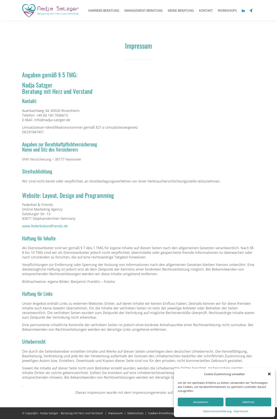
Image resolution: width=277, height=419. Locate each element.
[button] (269, 374)
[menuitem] (104, 10)
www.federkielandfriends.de (45, 226)
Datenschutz (135, 413)
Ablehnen (248, 402)
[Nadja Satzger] (50, 12)
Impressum (241, 411)
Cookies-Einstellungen (162, 413)
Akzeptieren (200, 402)
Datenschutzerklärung (217, 411)
